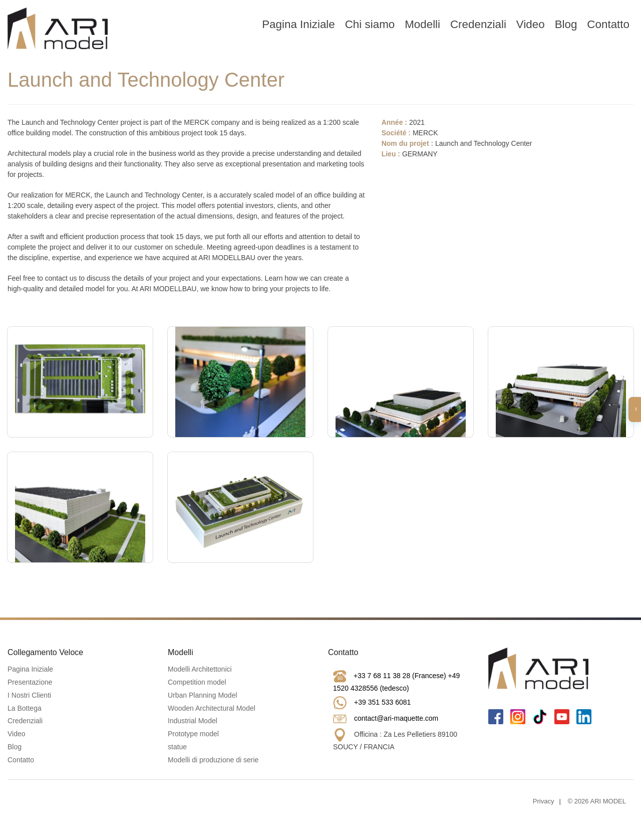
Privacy (543, 801)
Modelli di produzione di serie (213, 760)
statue (177, 747)
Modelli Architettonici (200, 669)
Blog (566, 24)
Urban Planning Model (202, 695)
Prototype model (193, 734)
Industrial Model (192, 721)
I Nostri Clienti (29, 695)
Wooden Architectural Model (211, 708)
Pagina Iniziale (298, 24)
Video (530, 24)
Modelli (422, 24)
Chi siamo (370, 24)
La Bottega (25, 708)
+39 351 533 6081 (382, 702)
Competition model (197, 682)
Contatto (608, 24)
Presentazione (30, 682)
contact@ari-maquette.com (396, 718)
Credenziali (478, 24)
